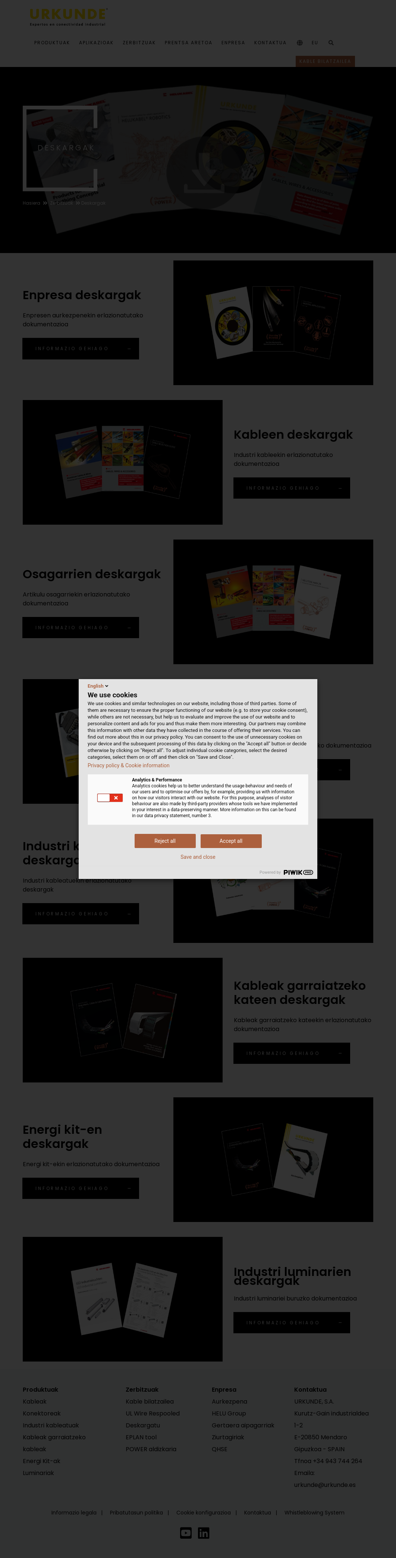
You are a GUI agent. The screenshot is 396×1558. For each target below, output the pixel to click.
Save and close (198, 857)
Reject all (165, 841)
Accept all (231, 841)
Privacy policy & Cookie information (129, 765)
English (99, 686)
